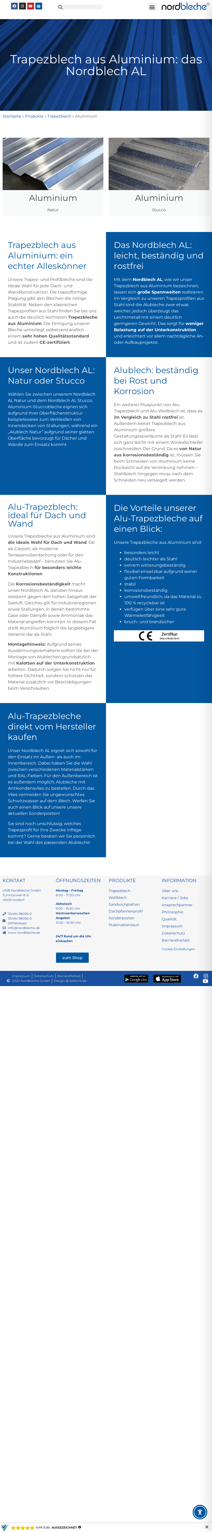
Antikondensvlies (26, 788)
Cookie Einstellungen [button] (178, 949)
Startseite (12, 116)
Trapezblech (59, 116)
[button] (152, 7)
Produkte (34, 116)
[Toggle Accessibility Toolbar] (200, 1512)
